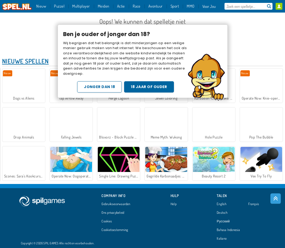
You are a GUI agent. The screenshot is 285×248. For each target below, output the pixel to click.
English (221, 204)
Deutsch (222, 213)
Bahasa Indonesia (228, 230)
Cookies (106, 221)
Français (253, 204)
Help (174, 204)
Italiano (222, 238)
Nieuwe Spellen (25, 61)
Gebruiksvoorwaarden (115, 204)
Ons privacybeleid (112, 213)
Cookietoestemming (114, 230)
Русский (223, 221)
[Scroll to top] (275, 198)
